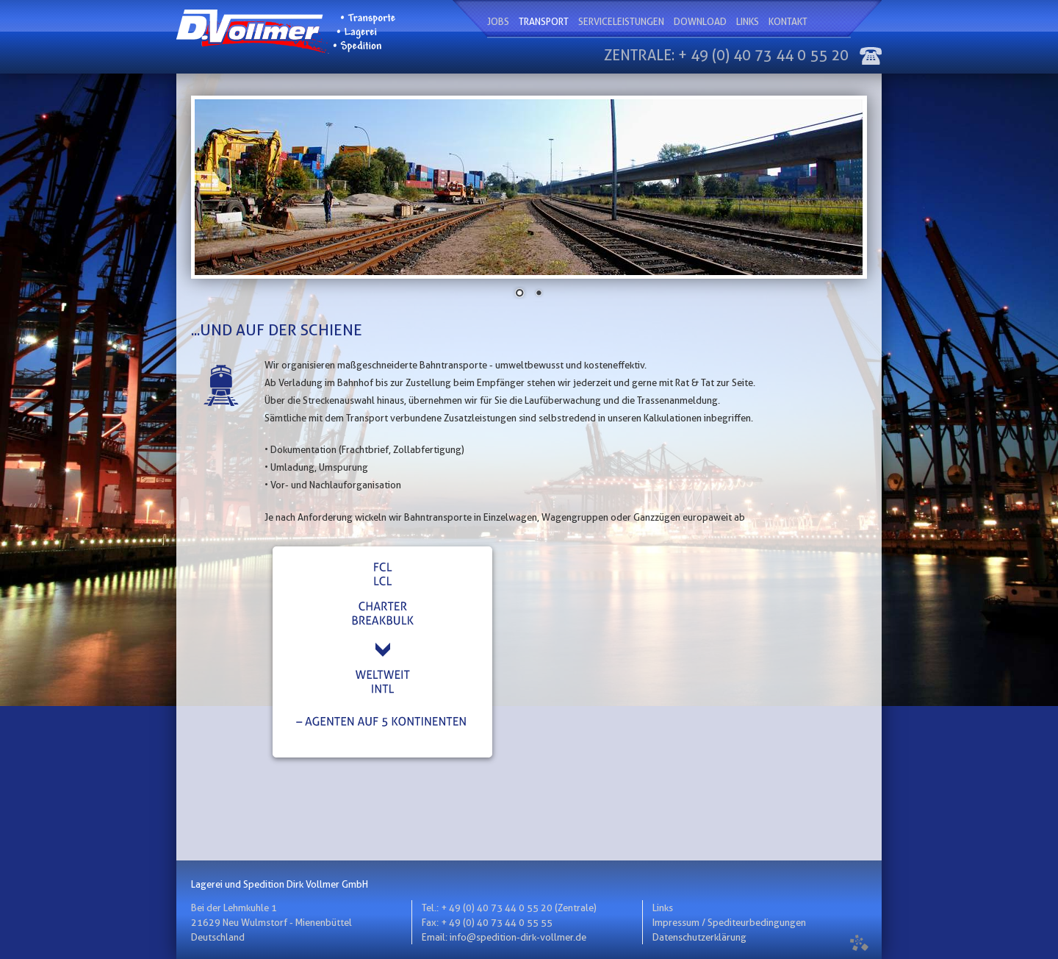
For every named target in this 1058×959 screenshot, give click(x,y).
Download (700, 21)
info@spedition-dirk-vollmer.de (518, 937)
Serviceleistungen (621, 21)
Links (747, 21)
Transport (544, 21)
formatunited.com (859, 943)
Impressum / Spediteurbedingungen (729, 922)
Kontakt (788, 21)
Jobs (498, 21)
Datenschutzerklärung (699, 937)
